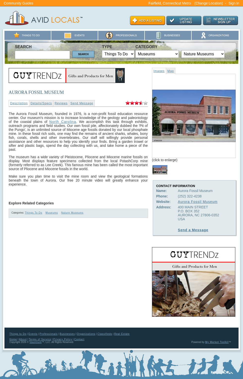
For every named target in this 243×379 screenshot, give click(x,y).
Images (159, 71)
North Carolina (62, 122)
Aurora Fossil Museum (197, 202)
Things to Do (18, 334)
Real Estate (122, 334)
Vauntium (36, 342)
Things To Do (33, 212)
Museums (51, 212)
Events (33, 334)
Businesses (67, 334)
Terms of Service (40, 339)
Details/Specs (41, 103)
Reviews (61, 103)
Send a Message (193, 230)
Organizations (86, 334)
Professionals (49, 334)
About (23, 339)
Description (19, 103)
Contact (79, 339)
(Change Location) (208, 3)
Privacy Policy (62, 339)
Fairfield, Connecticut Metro (170, 3)
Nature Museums (72, 212)
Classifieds (104, 334)
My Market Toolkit (217, 342)
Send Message (81, 103)
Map (170, 71)
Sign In (233, 3)
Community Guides (18, 3)
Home (13, 339)
